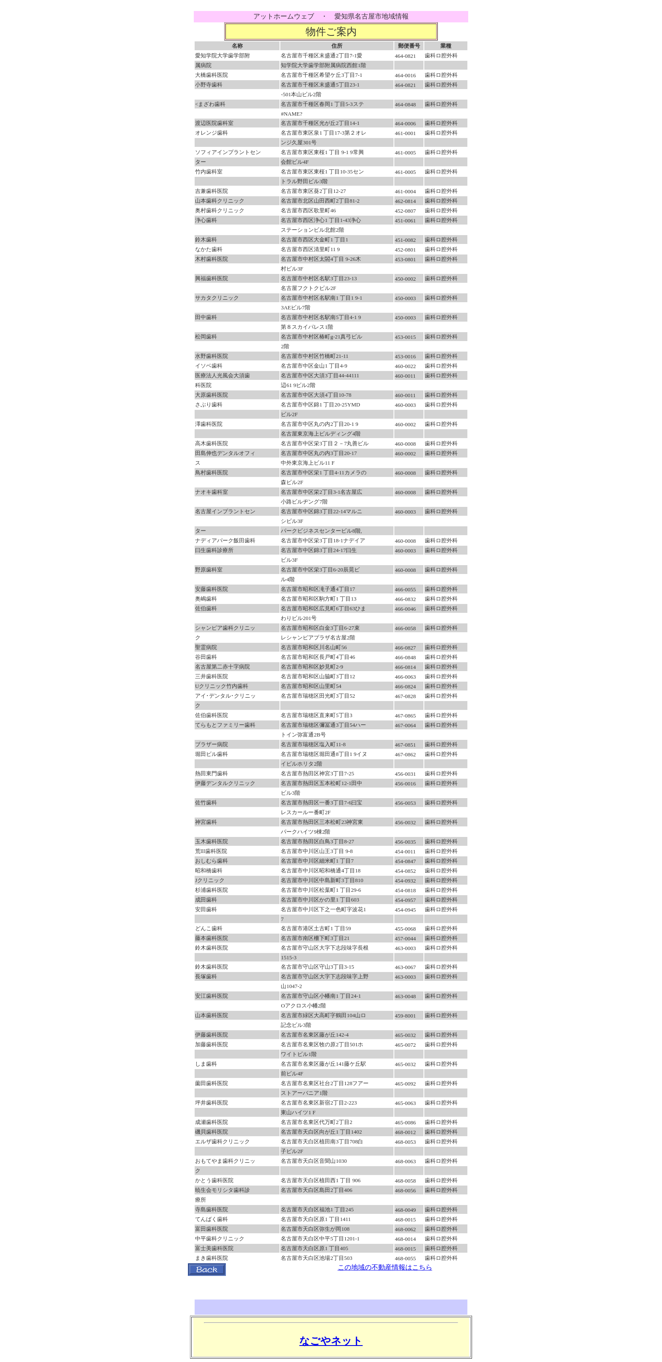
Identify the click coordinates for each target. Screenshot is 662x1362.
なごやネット (331, 1340)
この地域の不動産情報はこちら (385, 1267)
